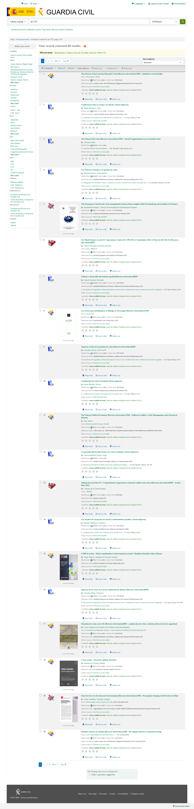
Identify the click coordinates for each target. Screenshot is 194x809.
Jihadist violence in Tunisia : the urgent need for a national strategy (121, 732)
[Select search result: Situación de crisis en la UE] (40, 623)
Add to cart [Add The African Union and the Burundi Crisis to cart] (115, 99)
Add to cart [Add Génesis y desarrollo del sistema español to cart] (115, 305)
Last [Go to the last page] (66, 61)
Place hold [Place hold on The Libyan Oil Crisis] (87, 164)
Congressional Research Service (21, 152)
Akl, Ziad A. (14, 67)
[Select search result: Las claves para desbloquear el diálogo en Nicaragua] (40, 310)
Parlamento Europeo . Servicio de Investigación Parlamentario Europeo (110, 207)
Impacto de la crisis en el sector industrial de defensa (115, 589)
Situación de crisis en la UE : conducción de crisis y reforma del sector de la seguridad (129, 624)
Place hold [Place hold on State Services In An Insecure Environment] (87, 724)
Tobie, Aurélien (89, 699)
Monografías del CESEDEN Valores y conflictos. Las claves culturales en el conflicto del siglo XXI (114, 183)
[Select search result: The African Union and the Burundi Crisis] (40, 73)
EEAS (88, 249)
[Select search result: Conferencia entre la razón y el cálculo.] (40, 104)
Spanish (13, 225)
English (13, 222)
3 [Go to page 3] (48, 61)
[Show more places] (14, 134)
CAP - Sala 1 (15, 113)
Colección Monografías (18, 149)
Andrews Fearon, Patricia (19, 80)
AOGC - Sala (15, 110)
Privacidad (103, 794)
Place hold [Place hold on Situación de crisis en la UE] (87, 652)
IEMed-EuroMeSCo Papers (94, 424)
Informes (13, 98)
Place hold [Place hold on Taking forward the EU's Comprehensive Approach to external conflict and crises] (87, 514)
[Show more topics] (14, 175)
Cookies (112, 794)
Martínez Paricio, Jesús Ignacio (95, 173)
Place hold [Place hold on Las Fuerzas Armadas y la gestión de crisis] (87, 198)
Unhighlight (47, 68)
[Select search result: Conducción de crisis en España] (40, 381)
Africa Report (15, 143)
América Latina (15, 125)
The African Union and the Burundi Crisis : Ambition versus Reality (122, 74)
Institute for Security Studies (106, 557)
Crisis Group (90, 314)
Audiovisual (14, 95)
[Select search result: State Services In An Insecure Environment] (40, 695)
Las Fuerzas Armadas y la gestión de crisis (99, 170)
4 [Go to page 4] (49, 764)
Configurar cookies (137, 794)
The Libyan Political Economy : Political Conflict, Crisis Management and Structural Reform (129, 416)
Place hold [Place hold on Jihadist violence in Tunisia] (87, 757)
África (12, 123)
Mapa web (82, 794)
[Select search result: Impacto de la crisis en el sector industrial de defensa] (40, 589)
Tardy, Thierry (89, 557)
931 (11, 170)
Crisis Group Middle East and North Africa (99, 735)
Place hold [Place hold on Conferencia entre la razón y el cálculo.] (87, 133)
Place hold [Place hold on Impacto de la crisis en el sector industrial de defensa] (87, 618)
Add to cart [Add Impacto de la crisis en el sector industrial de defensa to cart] (115, 618)
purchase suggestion (106, 774)
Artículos (13, 92)
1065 (12, 161)
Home (12, 39)
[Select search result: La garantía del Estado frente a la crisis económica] (40, 451)
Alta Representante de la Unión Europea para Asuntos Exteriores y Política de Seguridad (22, 72)
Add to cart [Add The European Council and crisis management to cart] (115, 229)
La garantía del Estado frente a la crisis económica (109, 452)
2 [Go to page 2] (45, 61)
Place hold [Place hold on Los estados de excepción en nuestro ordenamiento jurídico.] (87, 548)
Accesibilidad (123, 794)
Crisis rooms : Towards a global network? (99, 660)
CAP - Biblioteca (16, 185)
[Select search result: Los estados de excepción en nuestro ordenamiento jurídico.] (40, 519)
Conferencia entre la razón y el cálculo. (105, 105)
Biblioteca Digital (16, 182)
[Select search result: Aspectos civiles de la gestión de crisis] (40, 346)
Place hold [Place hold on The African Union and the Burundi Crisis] (87, 99)
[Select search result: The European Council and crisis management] (40, 204)
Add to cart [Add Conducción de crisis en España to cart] (115, 410)
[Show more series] (14, 155)
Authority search (34, 29)
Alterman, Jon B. (16, 77)
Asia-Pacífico (15, 128)
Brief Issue (14, 146)
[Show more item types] (14, 103)
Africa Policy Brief (17, 141)
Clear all (71, 68)
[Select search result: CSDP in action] (40, 553)
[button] (24, 3)
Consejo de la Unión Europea (95, 489)
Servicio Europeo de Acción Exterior (97, 246)
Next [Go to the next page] (58, 61)
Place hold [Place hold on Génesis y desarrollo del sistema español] (87, 305)
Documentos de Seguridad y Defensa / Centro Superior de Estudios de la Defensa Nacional (114, 630)
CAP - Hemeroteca (17, 188)
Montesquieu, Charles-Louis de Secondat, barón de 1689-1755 (80, 53)
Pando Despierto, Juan (92, 108)
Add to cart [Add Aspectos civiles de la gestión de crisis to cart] (115, 375)
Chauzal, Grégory (103, 699)
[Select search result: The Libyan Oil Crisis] (40, 138)
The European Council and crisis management (129, 204)
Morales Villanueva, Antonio (94, 523)
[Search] (182, 21)
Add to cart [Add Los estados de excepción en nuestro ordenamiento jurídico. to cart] (115, 548)
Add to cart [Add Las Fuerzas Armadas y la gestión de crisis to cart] (115, 198)
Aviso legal (92, 794)
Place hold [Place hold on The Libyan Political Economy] (87, 446)
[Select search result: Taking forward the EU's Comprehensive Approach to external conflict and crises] (40, 482)
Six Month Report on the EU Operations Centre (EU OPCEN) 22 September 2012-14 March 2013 (129, 241)
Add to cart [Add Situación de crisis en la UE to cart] (115, 652)
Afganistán (14, 120)
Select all (61, 68)
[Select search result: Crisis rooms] (40, 659)
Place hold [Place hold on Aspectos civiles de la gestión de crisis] (87, 375)
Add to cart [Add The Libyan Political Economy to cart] (115, 446)
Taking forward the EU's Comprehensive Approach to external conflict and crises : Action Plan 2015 (130, 484)
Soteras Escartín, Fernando (94, 280)
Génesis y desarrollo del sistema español (109, 276)
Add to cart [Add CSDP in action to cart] (115, 579)
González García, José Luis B (95, 350)
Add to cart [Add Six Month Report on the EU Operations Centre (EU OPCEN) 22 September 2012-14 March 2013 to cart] (115, 271)
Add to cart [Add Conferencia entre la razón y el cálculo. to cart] (115, 133)
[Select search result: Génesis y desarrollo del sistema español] (40, 276)
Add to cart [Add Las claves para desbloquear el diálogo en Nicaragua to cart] (115, 336)
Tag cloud (46, 29)
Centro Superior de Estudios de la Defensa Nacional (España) (107, 627)
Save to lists (101, 99)
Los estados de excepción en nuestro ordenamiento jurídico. (113, 519)
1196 (12, 164)
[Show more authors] (14, 83)
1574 (12, 167)
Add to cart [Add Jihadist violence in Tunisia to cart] (115, 757)
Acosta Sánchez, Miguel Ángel (21, 64)
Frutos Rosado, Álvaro (92, 384)
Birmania (13, 131)
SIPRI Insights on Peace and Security (97, 702)
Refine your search (22, 46)
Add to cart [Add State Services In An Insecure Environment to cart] (115, 724)
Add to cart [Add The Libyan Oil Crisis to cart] (115, 164)
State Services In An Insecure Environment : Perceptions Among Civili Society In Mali (129, 696)
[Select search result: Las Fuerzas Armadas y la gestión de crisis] (40, 169)
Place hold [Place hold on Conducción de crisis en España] (87, 410)
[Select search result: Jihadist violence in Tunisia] (40, 731)
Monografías (14, 101)
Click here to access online (101, 87)
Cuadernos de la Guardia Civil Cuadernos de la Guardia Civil (102, 118)
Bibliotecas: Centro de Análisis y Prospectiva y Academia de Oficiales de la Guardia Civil (13, 3)
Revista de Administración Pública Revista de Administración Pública (105, 465)
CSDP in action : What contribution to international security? (121, 553)
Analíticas (14, 89)
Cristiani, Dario (89, 142)
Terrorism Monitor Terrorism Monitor (95, 148)
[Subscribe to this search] (85, 46)
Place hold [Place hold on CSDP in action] (87, 579)
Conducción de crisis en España (101, 381)
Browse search (58, 29)
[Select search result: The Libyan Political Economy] (40, 415)
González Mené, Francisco (94, 593)
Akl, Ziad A (88, 421)
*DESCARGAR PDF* (100, 121)
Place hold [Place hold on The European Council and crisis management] (87, 229)
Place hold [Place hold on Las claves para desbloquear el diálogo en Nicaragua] (87, 336)
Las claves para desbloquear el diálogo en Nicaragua (115, 311)
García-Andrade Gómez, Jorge (95, 455)
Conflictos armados (17, 173)
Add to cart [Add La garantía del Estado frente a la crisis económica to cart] (115, 477)
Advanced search (18, 29)
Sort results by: (149, 59)
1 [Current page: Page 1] (42, 61)
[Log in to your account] (158, 3)
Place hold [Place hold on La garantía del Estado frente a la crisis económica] (87, 477)
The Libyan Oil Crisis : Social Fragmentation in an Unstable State (121, 139)
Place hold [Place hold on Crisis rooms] (87, 685)
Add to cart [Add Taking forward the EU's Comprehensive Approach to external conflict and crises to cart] (115, 514)
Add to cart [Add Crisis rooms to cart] (115, 685)
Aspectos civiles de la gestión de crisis (108, 347)
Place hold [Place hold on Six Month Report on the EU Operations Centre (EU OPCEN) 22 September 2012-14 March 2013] (87, 271)
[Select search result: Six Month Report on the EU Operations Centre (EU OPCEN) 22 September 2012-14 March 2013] (40, 239)
